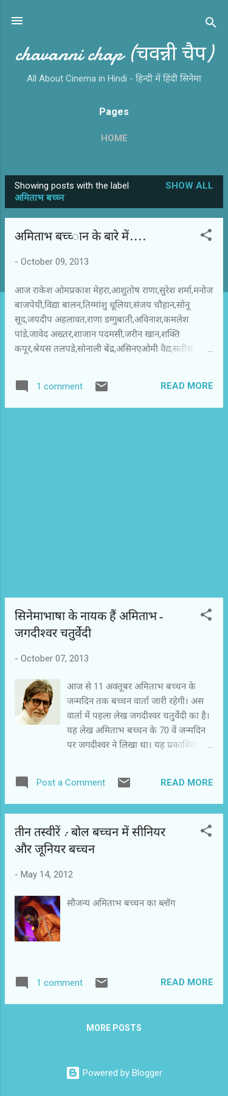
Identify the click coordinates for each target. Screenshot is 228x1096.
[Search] (211, 24)
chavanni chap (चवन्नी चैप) (114, 54)
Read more (187, 385)
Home (114, 138)
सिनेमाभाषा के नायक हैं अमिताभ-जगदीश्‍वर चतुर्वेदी (89, 624)
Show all (189, 185)
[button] (206, 237)
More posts (114, 1028)
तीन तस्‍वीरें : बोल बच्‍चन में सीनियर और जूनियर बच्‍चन (90, 840)
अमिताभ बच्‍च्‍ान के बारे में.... (80, 236)
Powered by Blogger (114, 1072)
